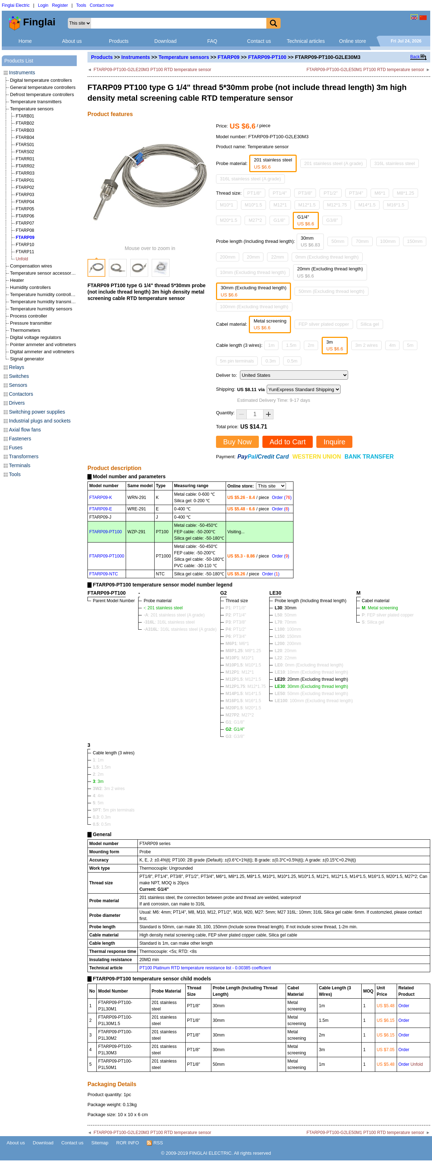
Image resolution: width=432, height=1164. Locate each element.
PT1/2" (330, 193)
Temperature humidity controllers (43, 294)
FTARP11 (25, 251)
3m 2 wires (366, 345)
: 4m (98, 795)
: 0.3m (102, 817)
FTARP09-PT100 (267, 57)
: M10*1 (240, 657)
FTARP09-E (100, 508)
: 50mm (285, 615)
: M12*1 (240, 672)
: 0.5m (102, 824)
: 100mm (288, 629)
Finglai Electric (16, 5)
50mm (337, 241)
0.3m (270, 361)
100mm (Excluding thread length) (254, 306)
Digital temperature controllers (41, 80)
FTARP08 (25, 230)
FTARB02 (25, 123)
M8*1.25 (405, 193)
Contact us (259, 41)
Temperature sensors (184, 57)
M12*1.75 (337, 205)
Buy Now (237, 442)
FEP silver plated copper (323, 324)
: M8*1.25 (243, 650)
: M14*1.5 (243, 693)
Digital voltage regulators (35, 337)
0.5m (292, 361)
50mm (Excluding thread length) (331, 291)
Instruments (135, 57)
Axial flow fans (25, 430)
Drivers (17, 403)
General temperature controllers (43, 87)
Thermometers (25, 330)
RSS (155, 1143)
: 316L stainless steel (169, 622)
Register (60, 5)
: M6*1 (237, 643)
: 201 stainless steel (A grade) (174, 615)
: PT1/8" (236, 607)
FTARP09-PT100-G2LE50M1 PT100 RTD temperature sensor (365, 69)
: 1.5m (102, 767)
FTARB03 (25, 130)
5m (410, 345)
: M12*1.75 (246, 686)
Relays (16, 367)
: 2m (98, 774)
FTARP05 (25, 208)
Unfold (22, 258)
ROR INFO (127, 1142)
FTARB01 (25, 116)
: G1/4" (235, 729)
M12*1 (280, 205)
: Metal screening (380, 607)
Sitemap (100, 1142)
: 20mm (285, 650)
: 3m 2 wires (109, 788)
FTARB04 (25, 137)
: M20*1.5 (243, 707)
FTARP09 (229, 57)
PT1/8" (254, 193)
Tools (81, 5)
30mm (310, 241)
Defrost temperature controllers (42, 94)
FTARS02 (25, 151)
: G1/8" (235, 722)
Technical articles (306, 41)
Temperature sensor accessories (43, 273)
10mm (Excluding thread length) (253, 272)
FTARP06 (25, 216)
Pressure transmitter (31, 323)
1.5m (291, 345)
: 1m (98, 760)
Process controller (28, 316)
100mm (388, 241)
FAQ (212, 41)
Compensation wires (31, 266)
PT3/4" (356, 193)
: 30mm (285, 607)
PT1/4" (280, 193)
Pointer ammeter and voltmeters (43, 344)
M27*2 (255, 220)
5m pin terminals (237, 361)
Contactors (21, 394)
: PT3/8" (236, 622)
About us (72, 41)
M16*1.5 (395, 205)
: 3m (98, 781)
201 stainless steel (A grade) (333, 163)
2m (311, 345)
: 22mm (285, 657)
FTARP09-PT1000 (106, 556)
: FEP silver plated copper (387, 615)
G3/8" (332, 220)
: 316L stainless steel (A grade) (180, 629)
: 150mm (288, 636)
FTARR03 (25, 173)
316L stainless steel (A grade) (250, 178)
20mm (253, 257)
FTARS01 (25, 144)
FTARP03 (25, 194)
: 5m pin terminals (114, 810)
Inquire (334, 442)
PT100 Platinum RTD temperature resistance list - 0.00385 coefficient (205, 967)
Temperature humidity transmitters (45, 301)
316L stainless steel (394, 163)
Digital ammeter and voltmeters (42, 351)
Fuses (15, 447)
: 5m (98, 802)
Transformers (24, 456)
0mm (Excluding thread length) (327, 257)
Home (25, 41)
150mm (414, 241)
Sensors (18, 385)
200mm (227, 257)
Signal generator (27, 358)
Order (404, 1005)
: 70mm (285, 622)
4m (392, 345)
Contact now (102, 5)
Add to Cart (288, 442)
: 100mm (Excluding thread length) (314, 700)
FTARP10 (25, 244)
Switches (19, 376)
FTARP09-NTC (103, 573)
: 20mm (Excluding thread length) (311, 679)
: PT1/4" (236, 615)
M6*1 (380, 193)
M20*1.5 (228, 220)
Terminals (19, 465)
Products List (18, 61)
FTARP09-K (100, 497)
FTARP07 (25, 223)
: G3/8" (235, 736)
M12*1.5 (307, 205)
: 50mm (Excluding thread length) (311, 693)
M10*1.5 (253, 205)
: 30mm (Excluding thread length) (311, 686)
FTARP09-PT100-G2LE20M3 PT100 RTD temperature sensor (152, 69)
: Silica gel (373, 622)
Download (165, 41)
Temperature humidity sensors (41, 308)
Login (43, 5)
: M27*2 (240, 715)
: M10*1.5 (243, 665)
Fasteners (20, 438)
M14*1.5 (367, 205)
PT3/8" (305, 193)
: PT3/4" (236, 636)
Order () (281, 497)
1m (271, 345)
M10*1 (226, 205)
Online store (352, 41)
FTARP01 (25, 180)
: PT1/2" (236, 629)
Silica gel (370, 324)
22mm (277, 257)
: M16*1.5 (243, 700)
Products (119, 41)
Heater (17, 280)
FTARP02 (25, 187)
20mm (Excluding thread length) (330, 272)
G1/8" (279, 220)
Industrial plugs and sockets (40, 421)
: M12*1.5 (243, 679)
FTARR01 (25, 158)
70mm (362, 241)
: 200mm (288, 643)
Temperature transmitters (36, 101)
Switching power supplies (37, 412)
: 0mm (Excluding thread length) (309, 665)
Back (415, 56)
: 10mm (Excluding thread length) (311, 672)
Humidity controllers (30, 287)
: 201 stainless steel (163, 607)
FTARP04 (25, 201)
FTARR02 (25, 166)
